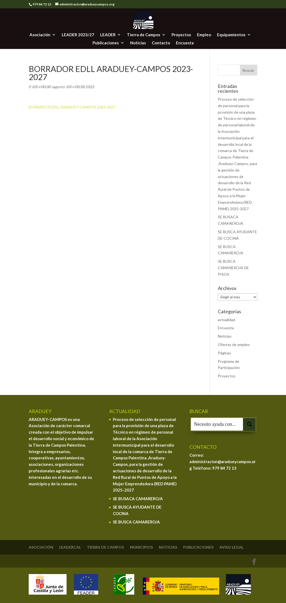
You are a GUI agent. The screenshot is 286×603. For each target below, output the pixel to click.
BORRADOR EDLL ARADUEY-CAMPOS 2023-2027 (72, 107)
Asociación (39, 35)
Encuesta (185, 43)
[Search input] (217, 424)
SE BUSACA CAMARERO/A (138, 498)
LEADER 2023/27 (78, 35)
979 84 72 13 (224, 468)
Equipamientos (231, 35)
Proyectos (181, 35)
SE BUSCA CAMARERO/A (136, 521)
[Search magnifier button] (249, 424)
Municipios (141, 547)
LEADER (108, 35)
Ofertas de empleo (234, 344)
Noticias (138, 43)
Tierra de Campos (143, 35)
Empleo (204, 35)
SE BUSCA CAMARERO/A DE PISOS (233, 267)
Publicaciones (106, 43)
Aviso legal (231, 547)
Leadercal (70, 547)
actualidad (226, 319)
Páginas (224, 353)
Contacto (161, 43)
